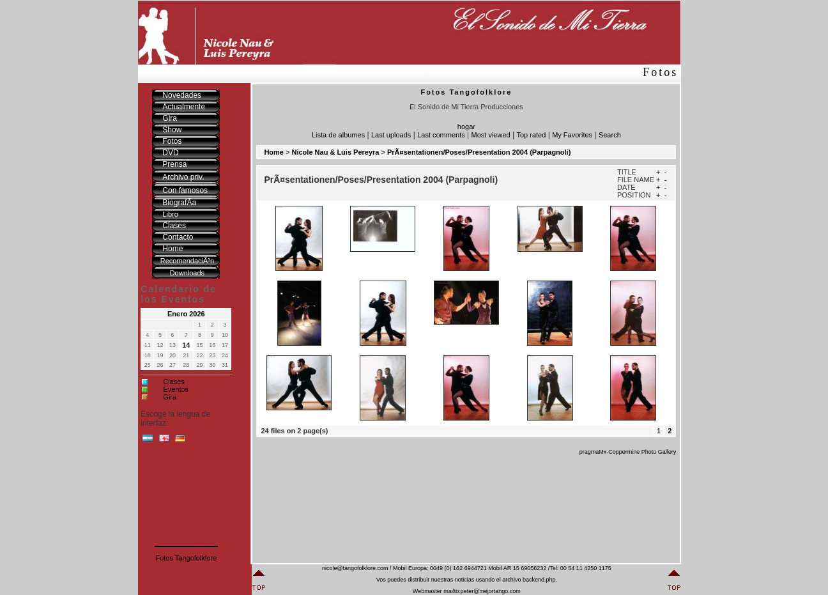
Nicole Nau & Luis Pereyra (335, 152)
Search (610, 135)
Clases (174, 381)
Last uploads (391, 135)
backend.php (539, 579)
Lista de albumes (338, 135)
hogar (466, 126)
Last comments (441, 135)
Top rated (531, 135)
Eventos (175, 389)
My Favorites (572, 135)
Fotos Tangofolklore (186, 558)
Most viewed (490, 135)
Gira (169, 397)
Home (274, 152)
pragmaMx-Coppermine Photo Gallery (628, 452)
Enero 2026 (186, 314)
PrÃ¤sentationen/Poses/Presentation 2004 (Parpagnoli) (479, 152)
